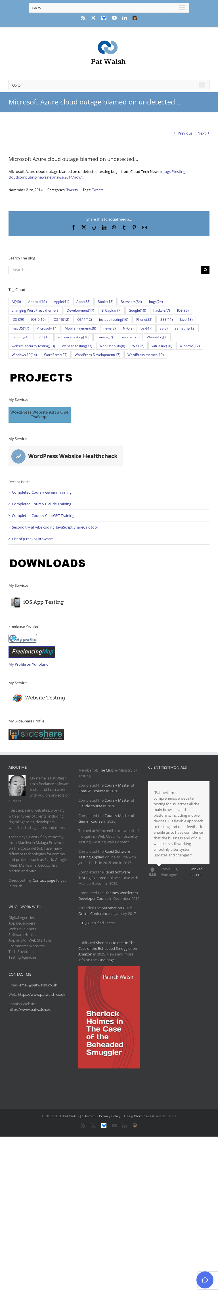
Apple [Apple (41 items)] (61, 301)
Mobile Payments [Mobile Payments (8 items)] (80, 328)
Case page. (107, 959)
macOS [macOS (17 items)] (20, 328)
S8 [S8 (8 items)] (164, 328)
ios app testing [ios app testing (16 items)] (113, 319)
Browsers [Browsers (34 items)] (131, 301)
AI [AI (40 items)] (16, 301)
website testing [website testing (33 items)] (77, 345)
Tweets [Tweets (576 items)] (130, 337)
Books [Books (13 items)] (106, 301)
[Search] (205, 270)
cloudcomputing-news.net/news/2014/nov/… (47, 177)
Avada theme (166, 1116)
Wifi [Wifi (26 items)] (138, 345)
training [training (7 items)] (105, 337)
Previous (185, 133)
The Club (106, 770)
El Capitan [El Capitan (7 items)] (111, 310)
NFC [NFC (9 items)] (128, 328)
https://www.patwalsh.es (30, 1009)
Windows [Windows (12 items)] (189, 345)
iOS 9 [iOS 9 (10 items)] (38, 319)
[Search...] (105, 270)
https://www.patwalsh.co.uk (41, 994)
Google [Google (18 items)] (137, 310)
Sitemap (88, 1116)
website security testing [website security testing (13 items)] (33, 345)
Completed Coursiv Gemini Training (42, 492)
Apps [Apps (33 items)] (83, 301)
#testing (178, 171)
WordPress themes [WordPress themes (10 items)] (145, 354)
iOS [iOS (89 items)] (183, 310)
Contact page (44, 880)
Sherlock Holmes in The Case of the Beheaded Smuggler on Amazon (107, 948)
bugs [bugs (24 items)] (156, 301)
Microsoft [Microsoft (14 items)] (47, 328)
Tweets (72, 189)
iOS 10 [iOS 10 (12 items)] (61, 319)
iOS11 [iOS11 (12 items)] (84, 319)
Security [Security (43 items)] (21, 337)
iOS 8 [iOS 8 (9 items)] (18, 319)
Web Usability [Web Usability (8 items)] (112, 345)
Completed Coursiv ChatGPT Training (43, 515)
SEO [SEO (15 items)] (44, 337)
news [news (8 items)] (109, 328)
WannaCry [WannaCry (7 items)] (157, 337)
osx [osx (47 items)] (146, 328)
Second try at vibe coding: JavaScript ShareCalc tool (55, 527)
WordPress (142, 1116)
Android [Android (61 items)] (37, 301)
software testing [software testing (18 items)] (73, 337)
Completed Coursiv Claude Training (41, 503)
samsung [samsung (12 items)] (185, 328)
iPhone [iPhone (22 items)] (143, 319)
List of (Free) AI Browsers (32, 538)
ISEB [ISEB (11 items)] (166, 319)
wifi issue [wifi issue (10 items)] (162, 345)
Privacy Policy (109, 1116)
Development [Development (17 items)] (80, 310)
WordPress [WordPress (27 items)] (56, 354)
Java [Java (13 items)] (186, 319)
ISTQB (83, 922)
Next (202, 133)
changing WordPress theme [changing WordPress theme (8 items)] (36, 310)
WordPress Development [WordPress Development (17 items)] (97, 354)
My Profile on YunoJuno (29, 664)
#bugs (165, 171)
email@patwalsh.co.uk (38, 985)
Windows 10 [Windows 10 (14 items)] (24, 354)
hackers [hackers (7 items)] (161, 310)
